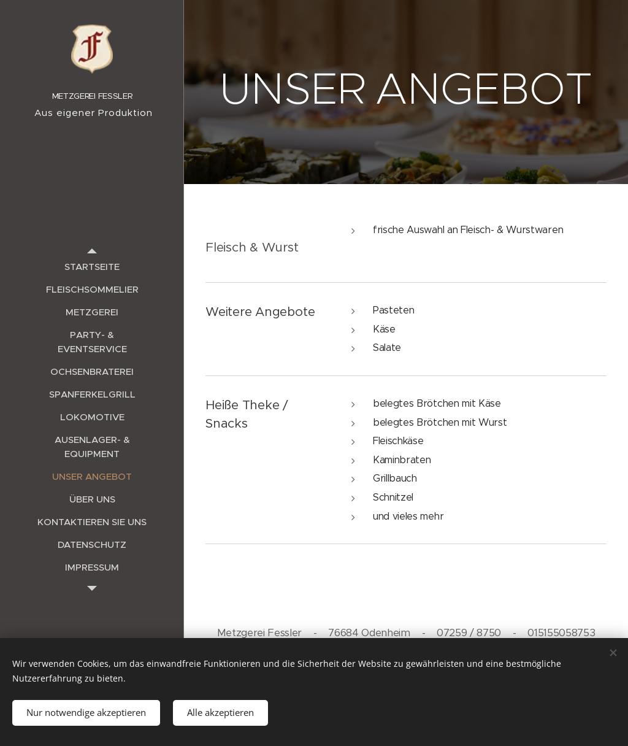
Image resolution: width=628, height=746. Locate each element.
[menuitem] (92, 267)
